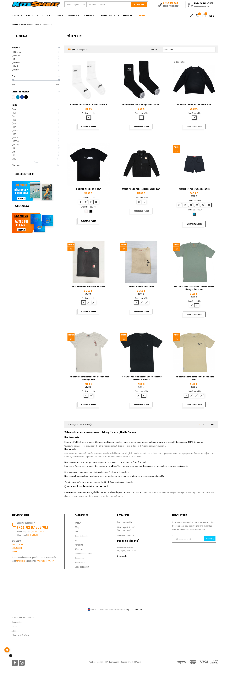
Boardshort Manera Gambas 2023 (194, 188)
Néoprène (79, 549)
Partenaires (114, 661)
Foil (76, 531)
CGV (106, 661)
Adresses (16, 630)
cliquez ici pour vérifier (134, 609)
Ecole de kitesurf (82, 566)
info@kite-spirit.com (45, 560)
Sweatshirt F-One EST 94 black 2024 (194, 104)
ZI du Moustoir (17, 544)
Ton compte (17, 613)
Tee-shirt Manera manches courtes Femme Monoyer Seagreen (194, 288)
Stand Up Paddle (81, 535)
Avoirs (14, 626)
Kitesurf (78, 522)
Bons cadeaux (80, 562)
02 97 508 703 (37, 527)
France (14, 551)
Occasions (79, 557)
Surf (76, 540)
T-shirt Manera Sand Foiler (141, 286)
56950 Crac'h (17, 547)
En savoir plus (122, 556)
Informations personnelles (23, 617)
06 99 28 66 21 (38, 531)
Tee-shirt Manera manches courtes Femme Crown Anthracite (141, 378)
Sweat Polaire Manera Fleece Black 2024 (141, 188)
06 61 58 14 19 (32, 534)
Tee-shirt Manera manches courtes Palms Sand (194, 378)
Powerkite (79, 544)
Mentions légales (96, 661)
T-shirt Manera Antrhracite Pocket (88, 286)
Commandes (17, 621)
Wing (77, 527)
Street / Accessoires (83, 553)
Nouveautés (189, 49)
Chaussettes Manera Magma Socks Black (141, 104)
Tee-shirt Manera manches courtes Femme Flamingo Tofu (88, 378)
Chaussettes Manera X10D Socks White (88, 104)
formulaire (21, 560)
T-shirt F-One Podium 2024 (88, 188)
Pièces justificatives (20, 635)
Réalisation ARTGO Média (131, 661)
